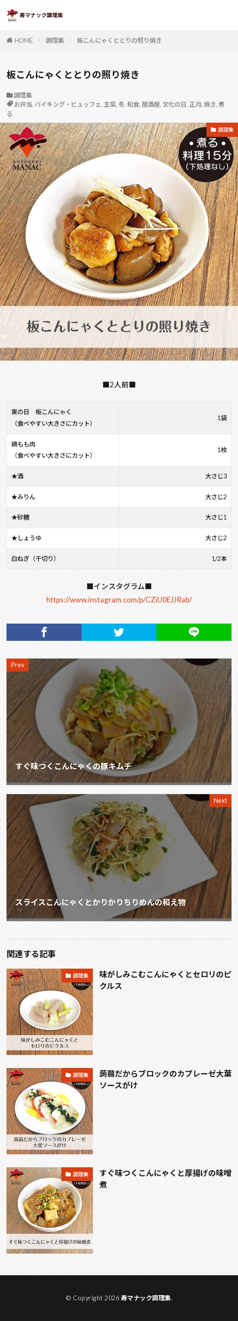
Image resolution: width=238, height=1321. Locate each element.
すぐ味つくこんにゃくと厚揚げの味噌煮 (165, 1178)
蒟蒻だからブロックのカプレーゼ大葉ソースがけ (165, 1079)
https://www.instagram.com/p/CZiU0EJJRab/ (119, 599)
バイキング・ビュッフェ (68, 104)
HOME (24, 40)
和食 (133, 104)
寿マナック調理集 (146, 1298)
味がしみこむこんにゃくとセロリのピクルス (165, 980)
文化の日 (174, 104)
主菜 (110, 104)
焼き (210, 104)
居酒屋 (151, 104)
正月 (195, 104)
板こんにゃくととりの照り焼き (119, 40)
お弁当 (23, 104)
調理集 (55, 40)
